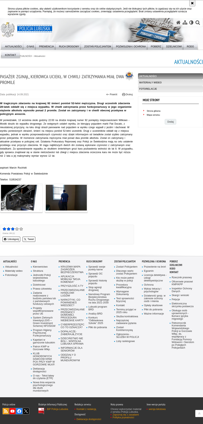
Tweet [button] (29, 239)
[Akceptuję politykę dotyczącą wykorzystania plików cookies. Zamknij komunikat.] (192, 3)
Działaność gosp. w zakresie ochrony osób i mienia (155, 298)
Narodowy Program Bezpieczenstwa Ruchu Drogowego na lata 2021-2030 (99, 298)
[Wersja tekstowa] (191, 22)
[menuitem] (13, 45)
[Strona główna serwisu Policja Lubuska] (178, 22)
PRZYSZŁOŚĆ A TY (72, 286)
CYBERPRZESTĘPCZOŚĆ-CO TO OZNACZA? (72, 326)
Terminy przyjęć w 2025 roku (126, 311)
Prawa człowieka (42, 289)
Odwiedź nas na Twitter (26, 411)
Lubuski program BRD (97, 308)
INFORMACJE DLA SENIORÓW (71, 349)
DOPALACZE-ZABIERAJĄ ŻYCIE (71, 333)
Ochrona (148, 285)
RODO (172, 268)
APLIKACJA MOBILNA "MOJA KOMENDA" (70, 279)
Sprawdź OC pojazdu (95, 275)
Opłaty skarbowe (153, 305)
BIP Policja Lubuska (57, 409)
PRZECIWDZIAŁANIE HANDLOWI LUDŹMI (72, 293)
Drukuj (127, 94)
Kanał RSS (6, 411)
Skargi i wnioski (180, 295)
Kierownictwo (40, 267)
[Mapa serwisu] (185, 22)
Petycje (176, 299)
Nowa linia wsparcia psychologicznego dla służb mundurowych (44, 386)
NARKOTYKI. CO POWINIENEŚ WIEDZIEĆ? (70, 303)
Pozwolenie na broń (155, 267)
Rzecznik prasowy (182, 277)
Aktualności (39, 56)
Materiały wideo (150, 82)
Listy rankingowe (125, 341)
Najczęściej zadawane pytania (126, 322)
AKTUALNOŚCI (24, 56)
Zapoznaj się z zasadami (126, 414)
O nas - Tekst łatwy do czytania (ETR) (43, 377)
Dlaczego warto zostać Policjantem (126, 272)
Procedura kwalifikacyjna (123, 286)
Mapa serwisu (153, 115)
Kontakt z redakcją (86, 409)
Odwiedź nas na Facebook (19, 411)
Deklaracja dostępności (39, 370)
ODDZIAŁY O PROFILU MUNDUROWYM (70, 358)
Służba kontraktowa (127, 316)
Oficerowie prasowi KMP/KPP (182, 283)
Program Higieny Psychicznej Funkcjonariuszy (42, 333)
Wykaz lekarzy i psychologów (152, 290)
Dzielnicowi (39, 285)
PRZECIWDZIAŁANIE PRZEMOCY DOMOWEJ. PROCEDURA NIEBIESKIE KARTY (72, 315)
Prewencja (64, 261)
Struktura (38, 271)
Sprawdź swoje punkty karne (96, 268)
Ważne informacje (154, 314)
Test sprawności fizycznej (125, 300)
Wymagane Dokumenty (122, 293)
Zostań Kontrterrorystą (124, 329)
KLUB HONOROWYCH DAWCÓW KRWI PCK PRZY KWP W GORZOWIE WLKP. (44, 359)
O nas (34, 261)
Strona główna (153, 111)
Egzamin (149, 271)
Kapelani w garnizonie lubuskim (44, 341)
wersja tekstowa (157, 409)
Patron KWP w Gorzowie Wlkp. (41, 348)
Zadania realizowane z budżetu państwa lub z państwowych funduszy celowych (44, 298)
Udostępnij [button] (11, 239)
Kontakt (120, 305)
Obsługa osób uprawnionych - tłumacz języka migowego (180, 314)
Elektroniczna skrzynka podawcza (182, 305)
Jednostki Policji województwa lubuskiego (42, 278)
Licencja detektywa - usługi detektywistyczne (155, 278)
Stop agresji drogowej (95, 289)
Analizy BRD (95, 314)
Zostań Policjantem (125, 261)
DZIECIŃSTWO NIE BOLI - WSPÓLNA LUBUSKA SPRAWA (72, 341)
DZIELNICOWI (176, 265)
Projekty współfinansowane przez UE (43, 311)
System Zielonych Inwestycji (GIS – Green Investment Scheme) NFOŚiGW (44, 321)
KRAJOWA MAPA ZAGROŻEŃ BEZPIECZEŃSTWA (72, 270)
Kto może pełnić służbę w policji (125, 279)
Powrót (111, 94)
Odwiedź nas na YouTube (12, 411)
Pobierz (174, 261)
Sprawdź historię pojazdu (97, 282)
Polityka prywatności (123, 417)
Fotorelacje (148, 89)
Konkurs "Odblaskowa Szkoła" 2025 (95, 320)
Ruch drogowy (94, 261)
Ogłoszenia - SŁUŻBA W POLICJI (127, 335)
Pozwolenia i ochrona (154, 261)
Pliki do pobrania (97, 327)
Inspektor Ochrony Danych (182, 290)
